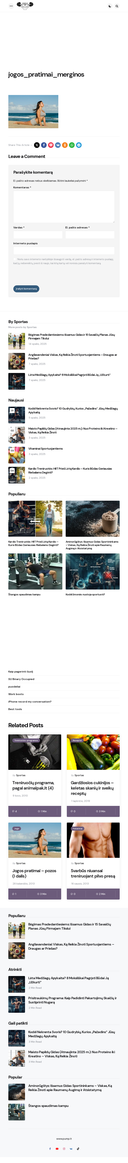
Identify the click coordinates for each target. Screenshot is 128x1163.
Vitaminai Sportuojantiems (45, 449)
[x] (37, 145)
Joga (16, 828)
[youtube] (57, 1154)
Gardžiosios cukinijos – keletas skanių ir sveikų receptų (92, 788)
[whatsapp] (72, 145)
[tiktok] (78, 1154)
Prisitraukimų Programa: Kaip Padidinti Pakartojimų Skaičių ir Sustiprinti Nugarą (72, 1006)
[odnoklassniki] (65, 145)
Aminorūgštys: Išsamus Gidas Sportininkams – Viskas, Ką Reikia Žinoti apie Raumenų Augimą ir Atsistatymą (92, 545)
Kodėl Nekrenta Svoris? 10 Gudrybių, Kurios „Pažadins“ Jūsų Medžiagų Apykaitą (73, 410)
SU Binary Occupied (21, 679)
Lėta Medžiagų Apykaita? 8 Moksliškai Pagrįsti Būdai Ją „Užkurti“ (69, 375)
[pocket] (51, 145)
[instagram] (64, 1154)
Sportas (21, 775)
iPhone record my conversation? (30, 701)
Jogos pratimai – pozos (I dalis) (34, 873)
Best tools (15, 709)
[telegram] (79, 145)
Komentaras (22, 187)
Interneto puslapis (25, 243)
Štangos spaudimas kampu (24, 594)
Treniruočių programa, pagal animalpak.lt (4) (33, 785)
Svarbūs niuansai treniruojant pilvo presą (87, 876)
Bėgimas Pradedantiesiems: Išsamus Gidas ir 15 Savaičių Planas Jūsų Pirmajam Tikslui (71, 336)
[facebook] (44, 145)
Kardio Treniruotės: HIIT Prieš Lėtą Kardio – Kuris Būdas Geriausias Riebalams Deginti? (70, 470)
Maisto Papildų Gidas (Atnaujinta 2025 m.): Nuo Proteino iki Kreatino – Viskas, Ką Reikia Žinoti (72, 430)
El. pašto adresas (77, 227)
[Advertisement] (64, 37)
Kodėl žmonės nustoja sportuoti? (85, 594)
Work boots (16, 694)
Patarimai (77, 828)
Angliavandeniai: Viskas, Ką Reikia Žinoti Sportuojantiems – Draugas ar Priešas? (72, 356)
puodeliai (14, 686)
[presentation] (38, 274)
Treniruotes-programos (26, 740)
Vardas (18, 227)
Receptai (77, 740)
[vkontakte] (58, 145)
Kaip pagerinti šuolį (20, 671)
